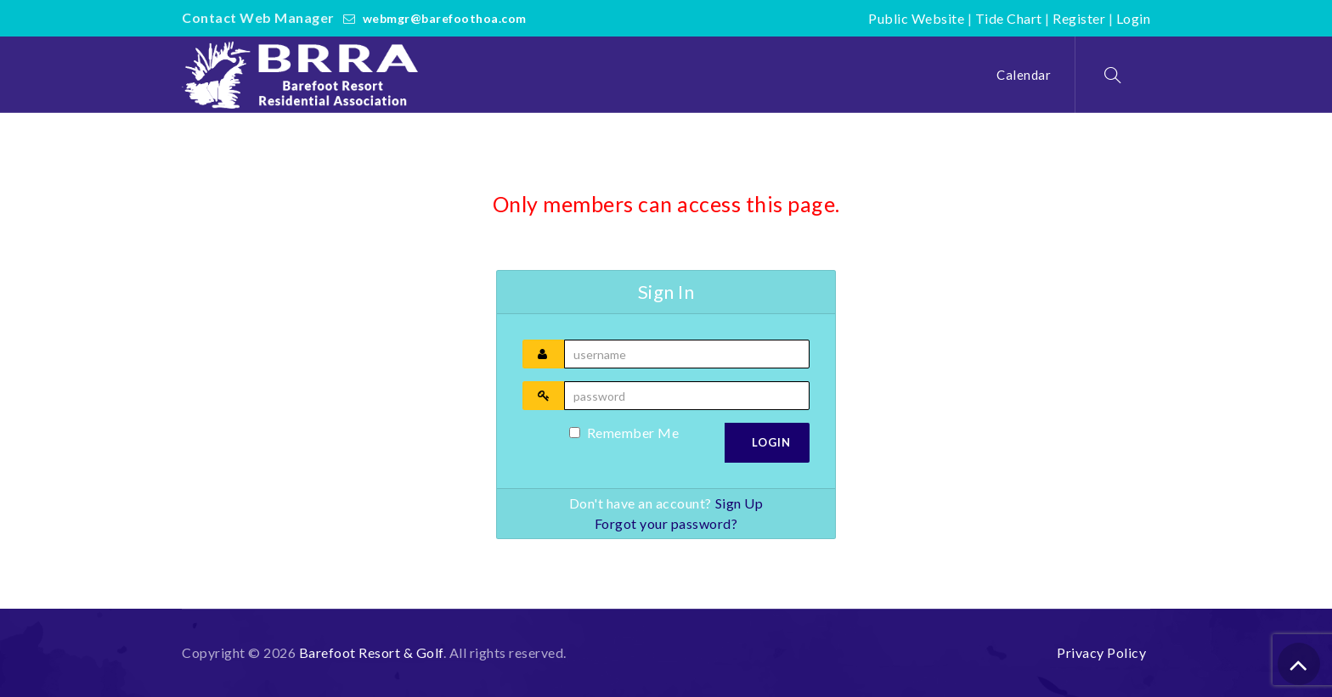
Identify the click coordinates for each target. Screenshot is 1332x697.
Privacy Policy (1101, 652)
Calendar (1023, 74)
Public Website (916, 18)
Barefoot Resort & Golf (371, 652)
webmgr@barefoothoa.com (445, 18)
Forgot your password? (666, 523)
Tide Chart (1008, 18)
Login (1133, 18)
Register (1079, 18)
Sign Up (739, 503)
